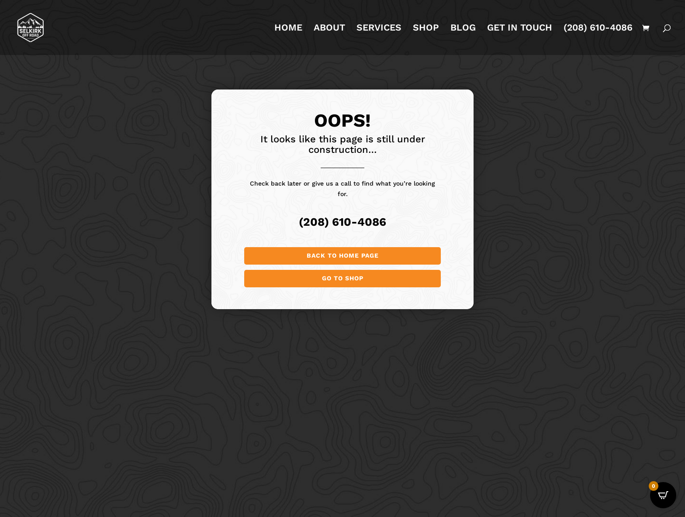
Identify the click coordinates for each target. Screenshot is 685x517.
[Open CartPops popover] (663, 495)
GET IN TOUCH (519, 28)
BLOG (463, 28)
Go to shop (342, 278)
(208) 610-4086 (598, 28)
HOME (288, 28)
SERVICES (378, 28)
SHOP (426, 28)
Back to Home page (343, 255)
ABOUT (329, 28)
